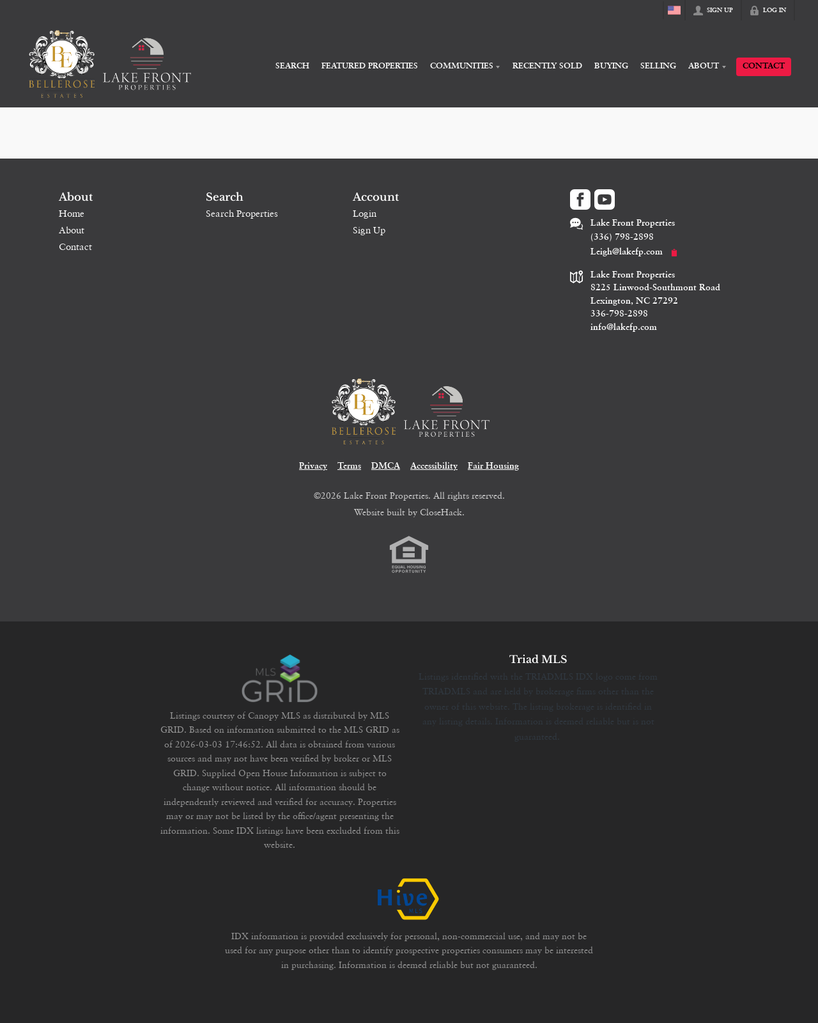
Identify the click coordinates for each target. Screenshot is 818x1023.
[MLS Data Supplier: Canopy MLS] (280, 679)
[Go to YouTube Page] (604, 199)
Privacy (313, 466)
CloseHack (441, 512)
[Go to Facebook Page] (580, 199)
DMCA (385, 466)
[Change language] (674, 10)
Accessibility (434, 466)
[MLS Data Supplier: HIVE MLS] (409, 899)
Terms (349, 466)
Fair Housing (493, 466)
